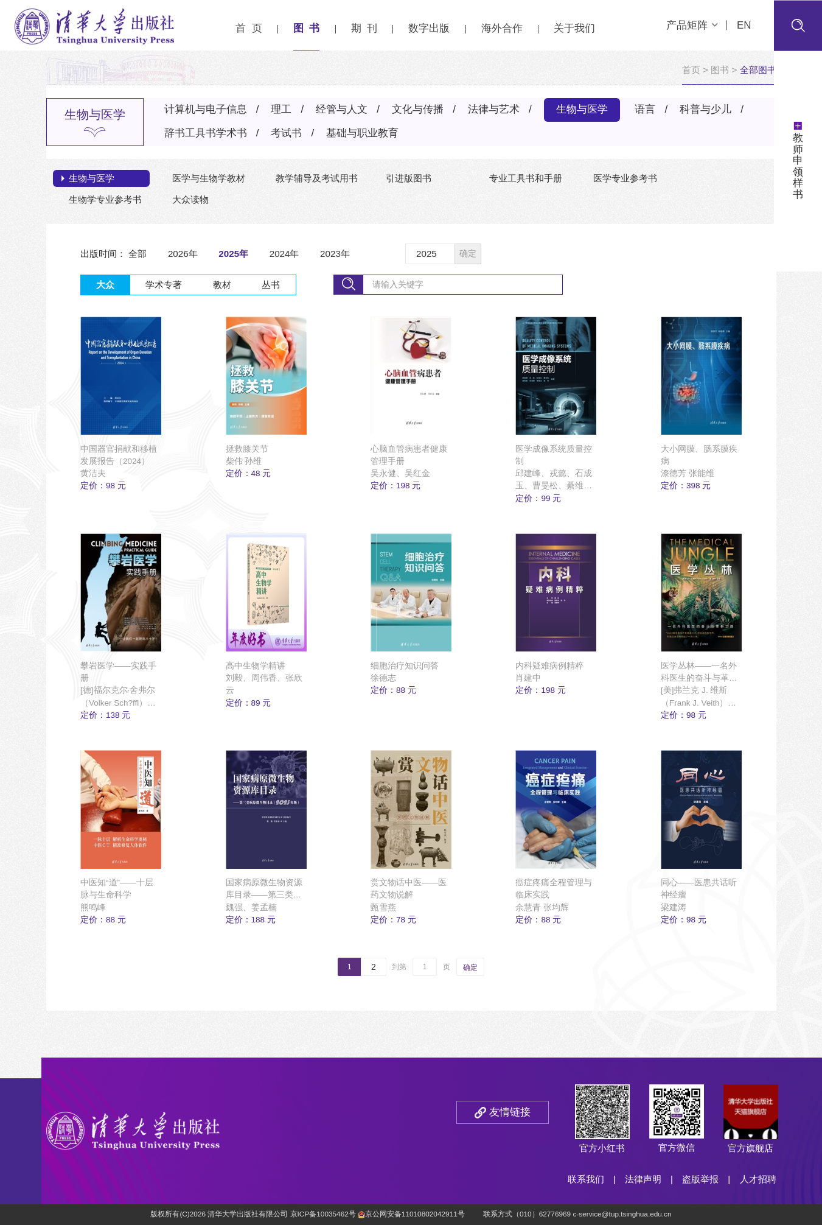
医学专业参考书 (625, 178)
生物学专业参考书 (105, 199)
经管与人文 (341, 109)
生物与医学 (582, 109)
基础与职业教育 (362, 133)
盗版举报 (700, 1179)
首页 (691, 70)
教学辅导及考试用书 (317, 178)
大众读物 (190, 199)
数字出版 (429, 28)
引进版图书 (408, 178)
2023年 (335, 253)
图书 (720, 70)
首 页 (248, 28)
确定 (467, 253)
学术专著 (163, 284)
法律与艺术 (494, 109)
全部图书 (758, 70)
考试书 (286, 133)
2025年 (233, 253)
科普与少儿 (705, 109)
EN (744, 25)
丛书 (271, 284)
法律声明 (643, 1179)
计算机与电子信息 (205, 109)
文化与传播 (418, 109)
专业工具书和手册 (525, 178)
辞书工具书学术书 (205, 133)
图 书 (306, 28)
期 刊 (364, 28)
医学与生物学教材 (208, 178)
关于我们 (574, 28)
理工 (281, 109)
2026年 (183, 253)
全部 (137, 253)
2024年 (284, 253)
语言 (645, 109)
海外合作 (502, 28)
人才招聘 (758, 1179)
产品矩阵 (692, 25)
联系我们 (586, 1179)
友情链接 (510, 1112)
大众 (105, 284)
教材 (222, 284)
